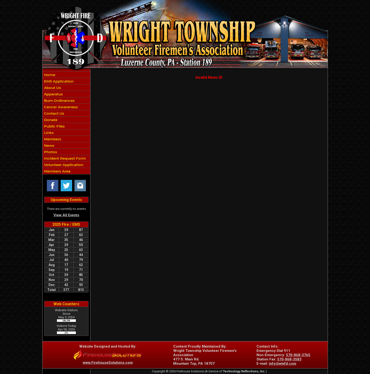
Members (52, 139)
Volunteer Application (63, 164)
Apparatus (53, 94)
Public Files (54, 126)
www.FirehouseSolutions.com (108, 362)
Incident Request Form (64, 158)
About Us (52, 87)
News (48, 145)
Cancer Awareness (60, 107)
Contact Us (53, 113)
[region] (66, 123)
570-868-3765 (298, 355)
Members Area (56, 171)
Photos (50, 152)
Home (49, 75)
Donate (50, 120)
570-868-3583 (289, 359)
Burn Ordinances (59, 100)
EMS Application (58, 81)
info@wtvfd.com (282, 363)
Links (48, 132)
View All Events (66, 215)
